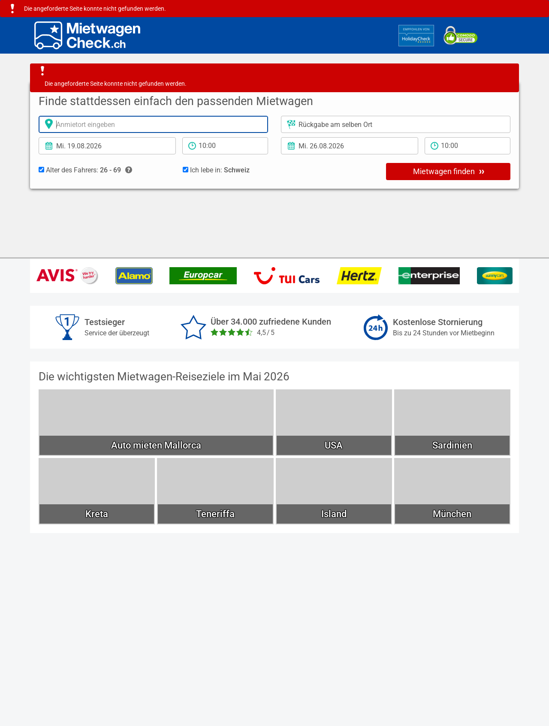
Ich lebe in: (216, 170)
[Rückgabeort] (395, 124)
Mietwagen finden (448, 171)
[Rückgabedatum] (349, 145)
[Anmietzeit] (225, 145)
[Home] (87, 35)
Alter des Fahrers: (85, 170)
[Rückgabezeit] (467, 145)
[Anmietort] (153, 124)
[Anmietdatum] (107, 145)
